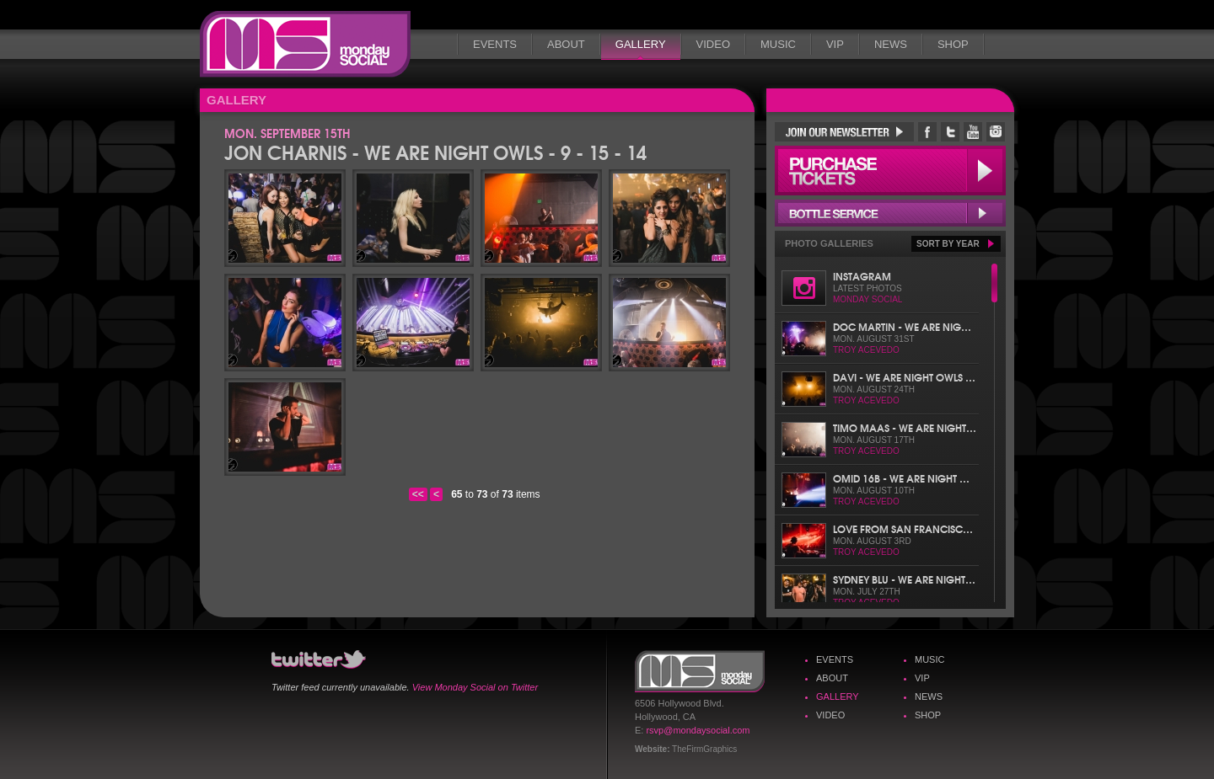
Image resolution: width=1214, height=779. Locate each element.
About (566, 44)
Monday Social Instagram (995, 131)
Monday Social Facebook (927, 131)
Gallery (640, 44)
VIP (835, 44)
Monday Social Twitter (950, 131)
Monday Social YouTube (973, 131)
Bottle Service (890, 213)
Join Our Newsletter (844, 131)
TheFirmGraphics (704, 749)
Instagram (862, 275)
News (890, 44)
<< (418, 494)
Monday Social (305, 44)
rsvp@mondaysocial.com (697, 730)
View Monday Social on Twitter (475, 687)
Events (495, 44)
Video (713, 44)
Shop (953, 44)
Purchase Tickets (890, 170)
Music (778, 44)
